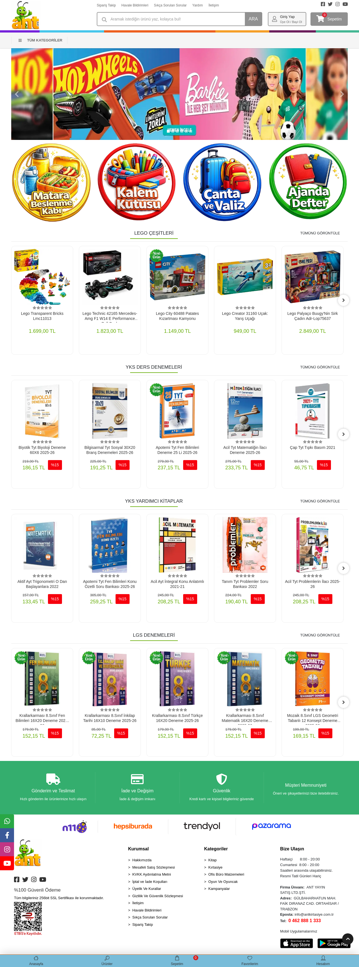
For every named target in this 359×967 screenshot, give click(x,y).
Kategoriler (216, 848)
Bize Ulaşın (292, 848)
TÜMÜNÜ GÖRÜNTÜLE (320, 233)
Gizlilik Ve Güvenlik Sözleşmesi (157, 896)
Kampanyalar (219, 889)
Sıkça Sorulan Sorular (170, 5)
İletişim (213, 5)
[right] (344, 300)
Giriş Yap (287, 17)
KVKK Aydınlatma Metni (151, 874)
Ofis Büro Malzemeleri (226, 874)
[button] (16, 94)
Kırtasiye (215, 867)
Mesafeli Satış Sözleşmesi (153, 867)
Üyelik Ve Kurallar (146, 889)
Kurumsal (138, 848)
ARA (253, 19)
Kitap (212, 860)
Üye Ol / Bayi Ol (291, 22)
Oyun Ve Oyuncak (223, 882)
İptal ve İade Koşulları (149, 882)
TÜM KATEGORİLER (40, 40)
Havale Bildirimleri (134, 5)
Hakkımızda (142, 860)
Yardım (197, 5)
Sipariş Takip (106, 5)
